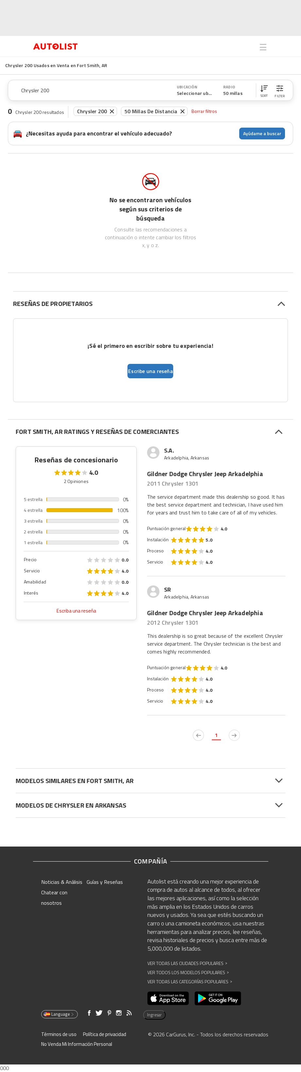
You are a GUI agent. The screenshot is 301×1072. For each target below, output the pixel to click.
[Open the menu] (263, 47)
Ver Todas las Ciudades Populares (187, 963)
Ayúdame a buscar (262, 133)
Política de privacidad (104, 1034)
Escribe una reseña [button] (150, 371)
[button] (264, 90)
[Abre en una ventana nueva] (168, 998)
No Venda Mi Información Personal (76, 1044)
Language (59, 1014)
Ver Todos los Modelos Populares (188, 972)
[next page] (234, 735)
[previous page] (198, 735)
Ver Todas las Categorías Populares (189, 981)
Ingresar (154, 1014)
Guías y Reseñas (105, 882)
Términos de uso (58, 1034)
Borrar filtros (204, 111)
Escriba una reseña (76, 611)
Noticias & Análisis (61, 882)
